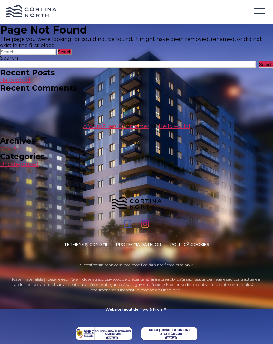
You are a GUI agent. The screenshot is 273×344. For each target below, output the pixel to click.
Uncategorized (19, 164)
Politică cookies (189, 244)
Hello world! (15, 80)
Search (9, 58)
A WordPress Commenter (116, 126)
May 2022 (12, 149)
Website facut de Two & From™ (136, 309)
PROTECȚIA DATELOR (138, 244)
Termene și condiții (85, 244)
